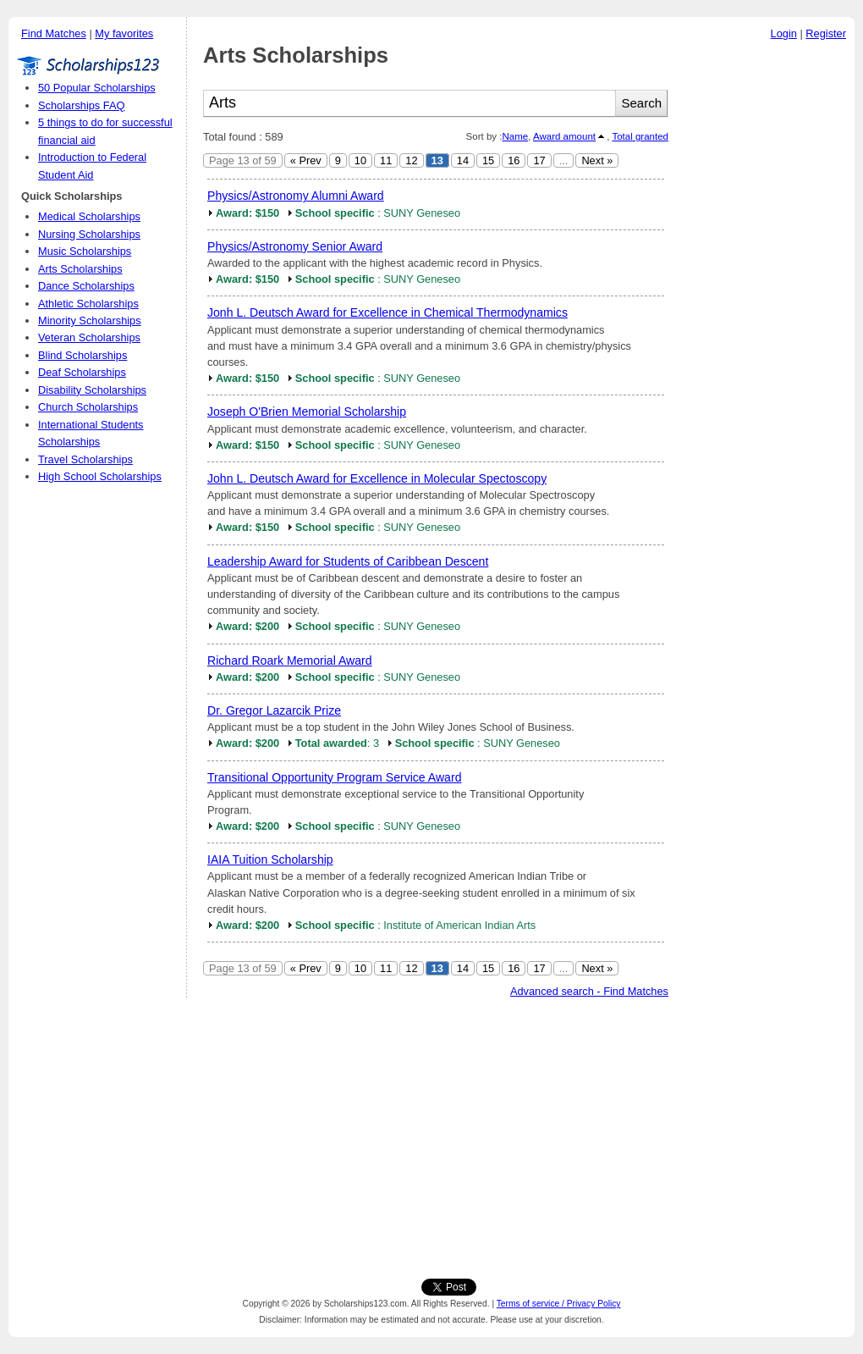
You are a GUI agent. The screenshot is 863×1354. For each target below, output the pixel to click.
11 (386, 160)
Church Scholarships (88, 407)
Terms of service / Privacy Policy (559, 1303)
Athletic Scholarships (88, 303)
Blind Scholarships (82, 355)
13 (437, 160)
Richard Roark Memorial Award (289, 660)
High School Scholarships (100, 476)
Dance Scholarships (86, 285)
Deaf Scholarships (82, 372)
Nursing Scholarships (89, 234)
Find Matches (53, 33)
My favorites (124, 33)
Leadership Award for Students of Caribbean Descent (347, 561)
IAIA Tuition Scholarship (270, 859)
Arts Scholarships (80, 269)
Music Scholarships (84, 251)
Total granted (640, 136)
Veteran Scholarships (89, 337)
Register (825, 33)
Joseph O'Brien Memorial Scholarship (306, 411)
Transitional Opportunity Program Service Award (334, 777)
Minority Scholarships (89, 320)
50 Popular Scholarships (97, 87)
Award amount (564, 136)
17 (539, 160)
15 (488, 160)
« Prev (306, 160)
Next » (597, 160)
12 (411, 160)
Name (515, 136)
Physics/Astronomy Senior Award (294, 246)
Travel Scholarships (85, 459)
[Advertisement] (765, 304)
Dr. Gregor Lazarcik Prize (274, 710)
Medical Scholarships (89, 216)
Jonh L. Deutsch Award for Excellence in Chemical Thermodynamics (387, 312)
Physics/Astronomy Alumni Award (295, 195)
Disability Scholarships (92, 390)
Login (784, 33)
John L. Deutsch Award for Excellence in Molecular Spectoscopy (377, 478)
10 (360, 160)
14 (463, 160)
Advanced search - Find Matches (589, 991)
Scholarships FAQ (81, 105)
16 (513, 160)
